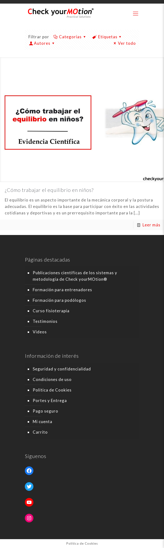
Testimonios (45, 321)
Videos (40, 331)
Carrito (40, 432)
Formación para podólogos (59, 300)
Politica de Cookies (52, 389)
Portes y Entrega (50, 400)
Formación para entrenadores (62, 289)
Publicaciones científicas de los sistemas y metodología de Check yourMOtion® (75, 276)
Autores (42, 43)
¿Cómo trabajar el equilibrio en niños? (49, 190)
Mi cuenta (42, 421)
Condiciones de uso (52, 379)
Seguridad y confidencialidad (62, 368)
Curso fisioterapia (51, 310)
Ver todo (124, 43)
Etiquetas (107, 36)
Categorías (70, 36)
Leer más (151, 224)
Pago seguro (45, 411)
